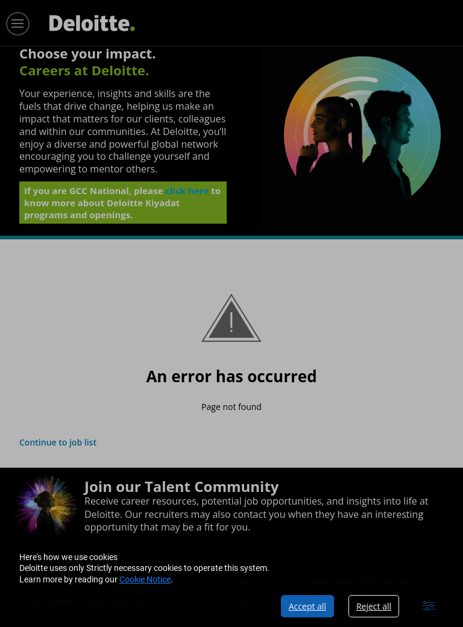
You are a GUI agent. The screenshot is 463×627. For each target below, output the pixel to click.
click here (187, 194)
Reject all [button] (373, 606)
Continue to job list (57, 442)
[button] (429, 606)
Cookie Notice (145, 579)
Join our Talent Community (181, 486)
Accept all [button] (307, 606)
